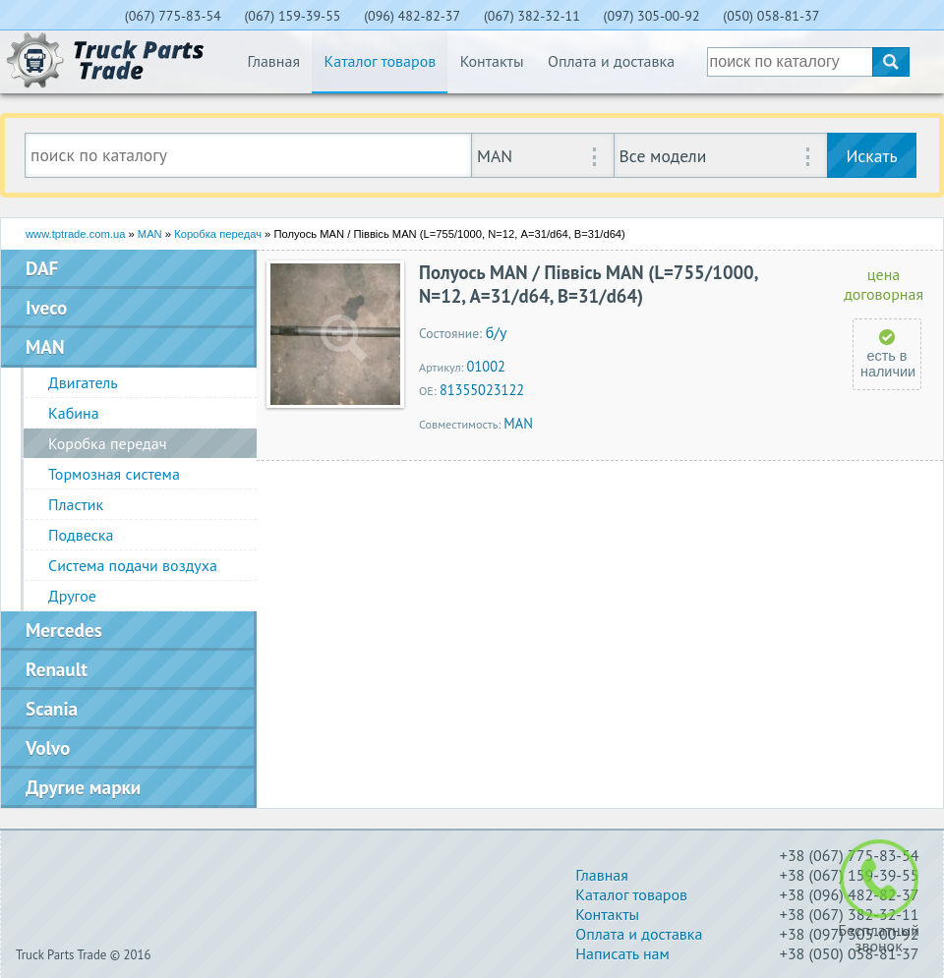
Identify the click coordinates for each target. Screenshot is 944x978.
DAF (42, 268)
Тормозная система (114, 474)
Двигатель (83, 382)
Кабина (73, 413)
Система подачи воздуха (132, 565)
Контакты (492, 61)
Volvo (48, 747)
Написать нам (622, 953)
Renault (57, 669)
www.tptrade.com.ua (75, 234)
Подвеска (80, 535)
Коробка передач (218, 234)
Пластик (75, 504)
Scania (52, 708)
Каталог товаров (380, 61)
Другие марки (83, 787)
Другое (72, 595)
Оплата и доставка (611, 61)
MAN (150, 234)
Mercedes (64, 629)
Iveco (46, 307)
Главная (273, 61)
